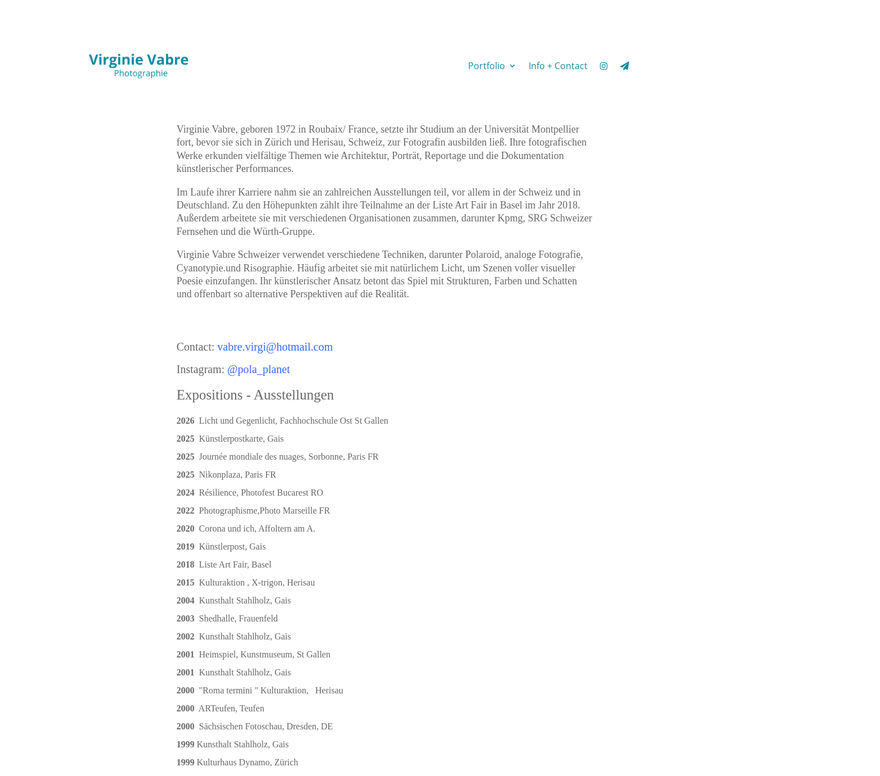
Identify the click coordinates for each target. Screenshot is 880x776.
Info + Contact (558, 66)
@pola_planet (258, 369)
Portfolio (486, 66)
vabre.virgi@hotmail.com (275, 347)
